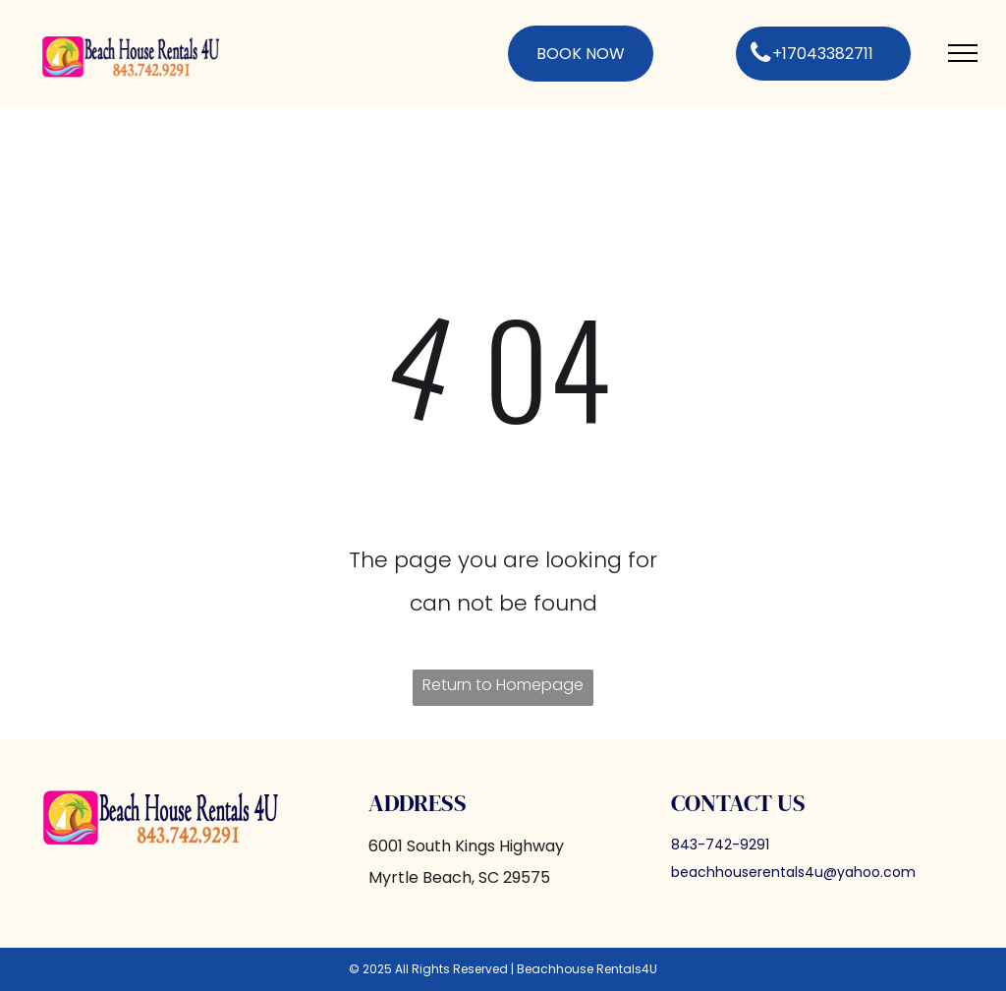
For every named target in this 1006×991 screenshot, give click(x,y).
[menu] (962, 53)
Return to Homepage (503, 684)
